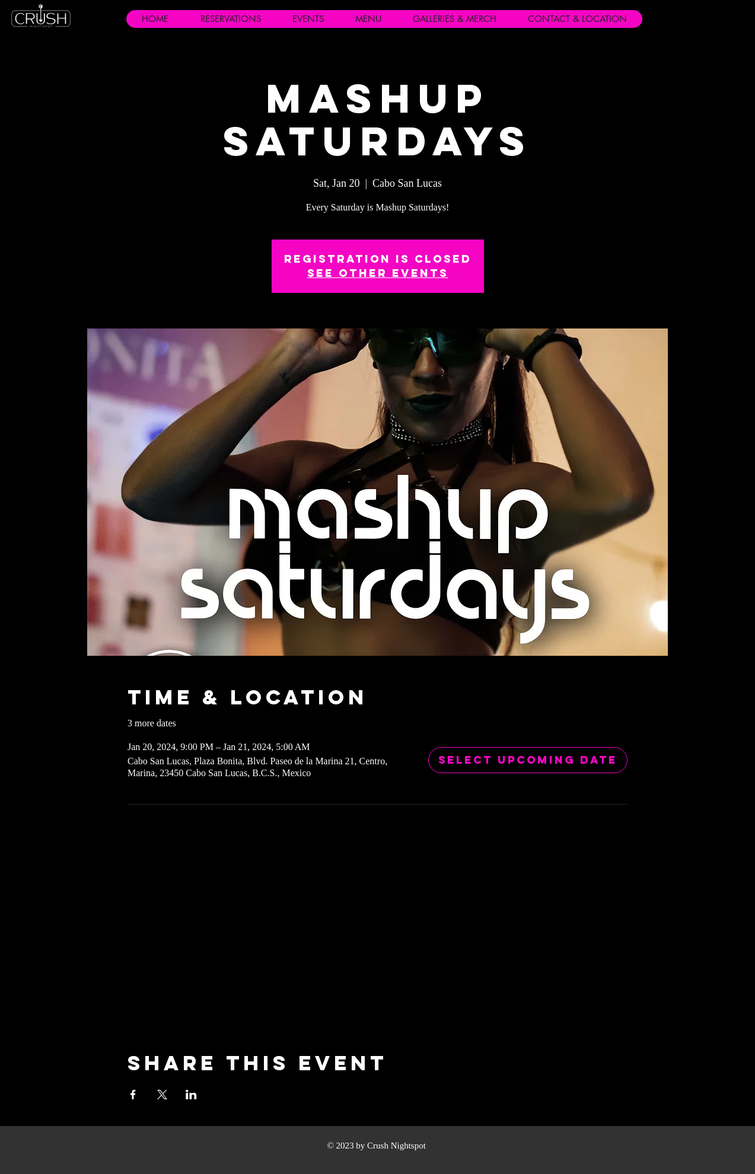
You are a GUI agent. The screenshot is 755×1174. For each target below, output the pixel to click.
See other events (377, 273)
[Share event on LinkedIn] (191, 1094)
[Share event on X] (162, 1094)
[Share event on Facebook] (133, 1094)
